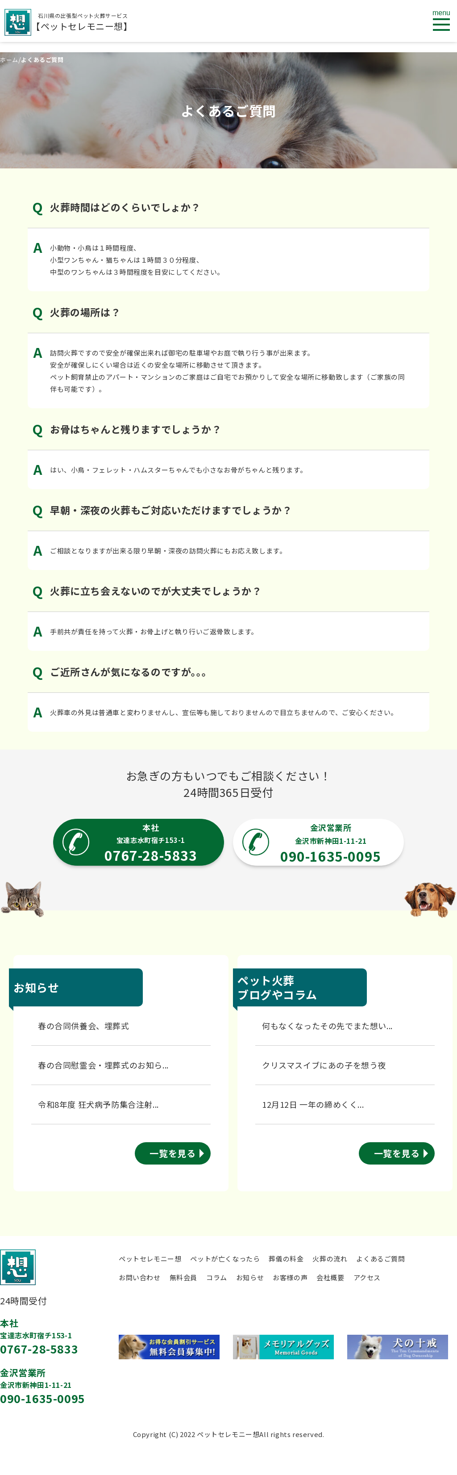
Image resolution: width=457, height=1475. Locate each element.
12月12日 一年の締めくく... (313, 1104)
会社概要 (330, 1277)
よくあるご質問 (380, 1258)
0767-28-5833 (39, 1349)
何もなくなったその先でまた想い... (327, 1025)
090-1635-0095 (42, 1398)
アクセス (367, 1277)
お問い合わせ (140, 1277)
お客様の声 (290, 1277)
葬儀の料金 (286, 1258)
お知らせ (250, 1277)
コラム (216, 1277)
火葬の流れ (329, 1258)
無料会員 (183, 1277)
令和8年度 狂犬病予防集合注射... (98, 1104)
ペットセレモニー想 (150, 1258)
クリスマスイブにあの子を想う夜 (324, 1065)
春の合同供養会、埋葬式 (83, 1025)
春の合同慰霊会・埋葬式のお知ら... (103, 1065)
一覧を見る (172, 1153)
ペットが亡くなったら (225, 1258)
